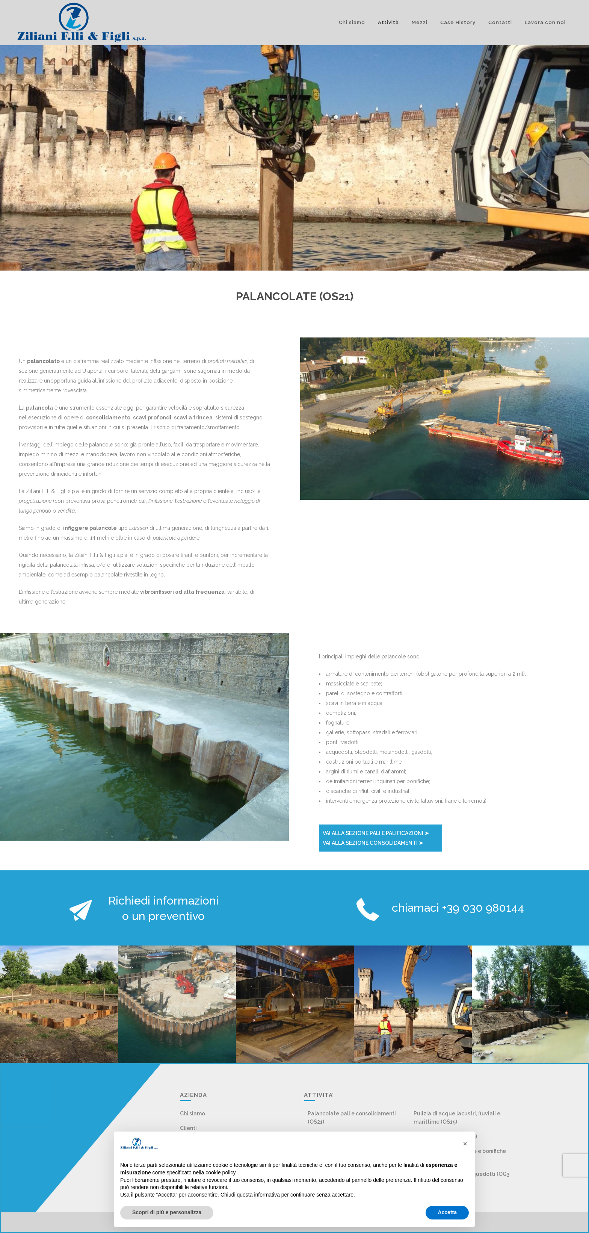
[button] (465, 1144)
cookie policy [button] (220, 1172)
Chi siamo (192, 1113)
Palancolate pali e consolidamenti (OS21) (352, 1117)
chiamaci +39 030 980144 (458, 907)
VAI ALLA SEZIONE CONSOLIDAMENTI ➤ (373, 843)
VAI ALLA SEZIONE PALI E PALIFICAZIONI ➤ (376, 833)
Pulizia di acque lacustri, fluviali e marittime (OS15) (457, 1117)
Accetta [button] (447, 1212)
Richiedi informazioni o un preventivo (163, 908)
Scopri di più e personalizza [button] (166, 1212)
